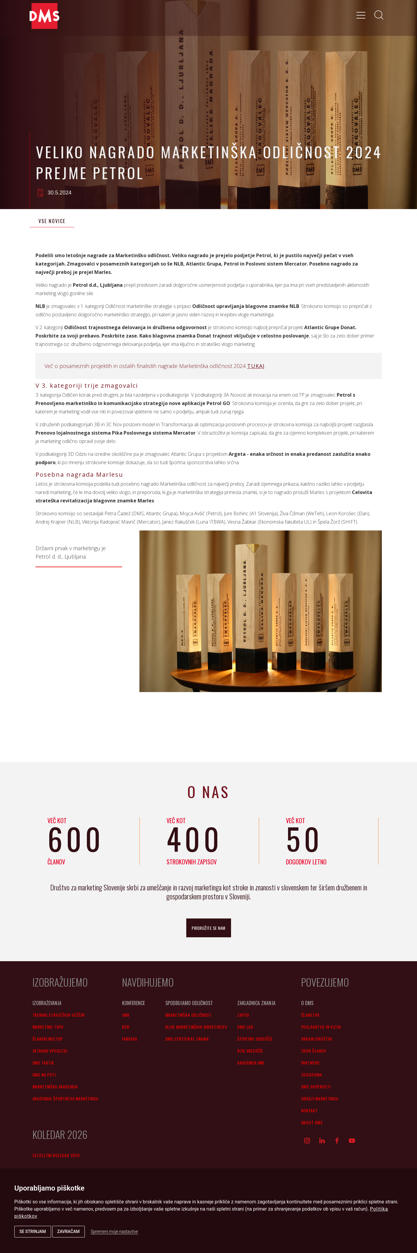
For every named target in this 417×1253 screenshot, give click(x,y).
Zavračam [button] (68, 1231)
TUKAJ (255, 365)
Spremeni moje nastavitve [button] (114, 1231)
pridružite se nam (208, 928)
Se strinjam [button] (32, 1231)
